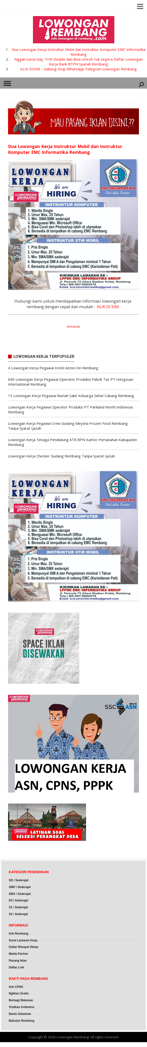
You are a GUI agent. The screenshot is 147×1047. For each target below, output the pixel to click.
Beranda (73, 326)
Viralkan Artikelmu (21, 1007)
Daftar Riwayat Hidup (23, 947)
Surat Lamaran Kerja (23, 940)
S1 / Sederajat (18, 907)
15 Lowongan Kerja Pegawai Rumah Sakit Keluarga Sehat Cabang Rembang (71, 395)
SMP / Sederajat (20, 887)
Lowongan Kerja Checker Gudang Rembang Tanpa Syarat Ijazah (61, 456)
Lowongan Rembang (73, 1037)
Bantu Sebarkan (20, 1014)
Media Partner (18, 953)
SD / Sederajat (19, 880)
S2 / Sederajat (18, 914)
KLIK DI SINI (108, 306)
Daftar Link (16, 967)
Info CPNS (16, 987)
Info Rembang (18, 933)
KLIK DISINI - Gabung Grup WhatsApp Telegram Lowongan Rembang (78, 68)
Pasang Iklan (18, 960)
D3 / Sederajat (18, 900)
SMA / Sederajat (20, 894)
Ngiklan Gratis (19, 993)
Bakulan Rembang (21, 1020)
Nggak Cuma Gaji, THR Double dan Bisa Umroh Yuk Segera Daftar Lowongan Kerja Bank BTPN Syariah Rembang (78, 61)
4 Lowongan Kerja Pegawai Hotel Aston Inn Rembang (53, 367)
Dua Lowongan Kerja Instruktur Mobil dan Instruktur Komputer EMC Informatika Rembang (78, 52)
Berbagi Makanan (21, 1000)
